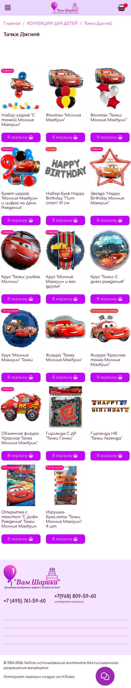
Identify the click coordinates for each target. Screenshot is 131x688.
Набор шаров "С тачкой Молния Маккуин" (18, 120)
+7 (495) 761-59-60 (25, 601)
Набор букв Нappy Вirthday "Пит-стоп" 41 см (65, 198)
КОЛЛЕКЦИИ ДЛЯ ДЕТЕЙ (52, 23)
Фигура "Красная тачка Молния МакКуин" (107, 360)
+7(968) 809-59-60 (75, 596)
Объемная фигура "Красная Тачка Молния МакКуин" (20, 438)
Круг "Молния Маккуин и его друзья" (61, 281)
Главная (12, 23)
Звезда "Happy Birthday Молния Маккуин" (107, 198)
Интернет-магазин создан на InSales (39, 677)
